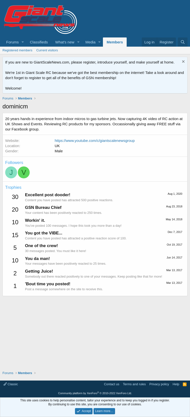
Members (115, 42)
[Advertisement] (95, 331)
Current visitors (47, 50)
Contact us (111, 384)
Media (90, 42)
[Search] (183, 42)
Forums (12, 42)
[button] (22, 42)
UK (57, 146)
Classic (10, 384)
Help (176, 384)
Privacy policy (159, 384)
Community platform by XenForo (95, 393)
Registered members (17, 50)
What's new (64, 42)
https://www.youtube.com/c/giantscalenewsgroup (95, 140)
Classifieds (39, 42)
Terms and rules (134, 384)
